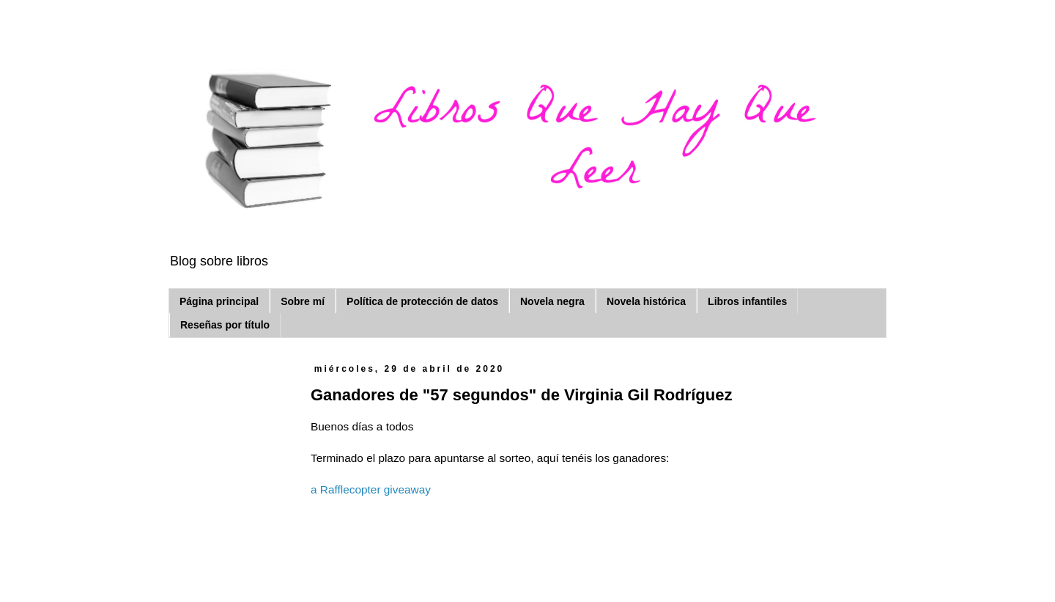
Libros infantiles (747, 301)
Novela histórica (646, 301)
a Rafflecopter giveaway (371, 489)
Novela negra (552, 301)
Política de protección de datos (422, 301)
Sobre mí (303, 301)
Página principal (219, 301)
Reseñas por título (225, 325)
